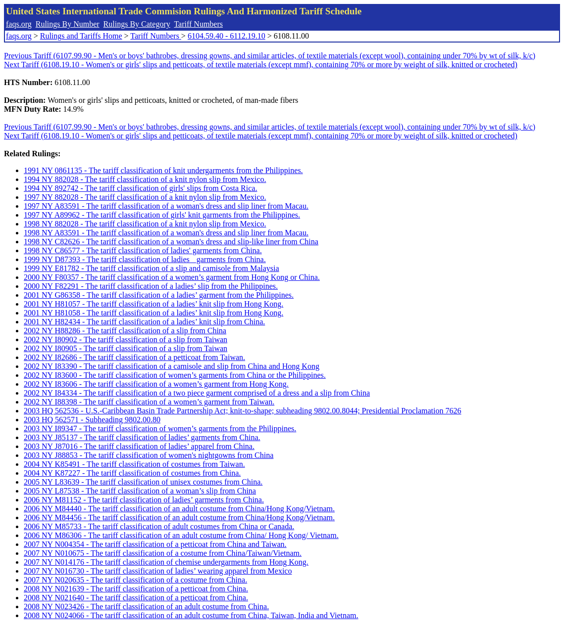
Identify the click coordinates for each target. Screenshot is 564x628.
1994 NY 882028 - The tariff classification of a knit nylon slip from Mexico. (145, 179)
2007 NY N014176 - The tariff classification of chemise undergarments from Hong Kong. (166, 562)
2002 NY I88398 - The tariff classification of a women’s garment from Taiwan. (149, 402)
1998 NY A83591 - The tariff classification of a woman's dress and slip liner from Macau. (166, 232)
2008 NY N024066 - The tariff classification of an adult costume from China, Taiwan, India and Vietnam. (191, 615)
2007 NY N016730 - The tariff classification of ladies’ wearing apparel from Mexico (158, 571)
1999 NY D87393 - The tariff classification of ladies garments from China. (145, 259)
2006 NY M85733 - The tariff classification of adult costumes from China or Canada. (159, 526)
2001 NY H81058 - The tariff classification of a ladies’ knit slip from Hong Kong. (153, 313)
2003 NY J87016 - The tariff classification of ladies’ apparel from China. (139, 446)
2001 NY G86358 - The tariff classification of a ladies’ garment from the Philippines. (159, 295)
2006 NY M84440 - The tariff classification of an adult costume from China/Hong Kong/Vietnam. (179, 508)
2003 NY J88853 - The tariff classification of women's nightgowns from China (148, 455)
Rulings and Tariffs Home (81, 36)
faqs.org (19, 24)
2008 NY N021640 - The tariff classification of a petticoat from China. (136, 597)
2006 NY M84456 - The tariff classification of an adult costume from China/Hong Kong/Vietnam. (179, 517)
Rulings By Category (136, 24)
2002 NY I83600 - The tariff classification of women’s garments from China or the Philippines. (175, 375)
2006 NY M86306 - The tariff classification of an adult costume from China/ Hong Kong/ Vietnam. (181, 535)
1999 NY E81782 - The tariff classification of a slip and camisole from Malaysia (151, 268)
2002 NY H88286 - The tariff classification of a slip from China (125, 330)
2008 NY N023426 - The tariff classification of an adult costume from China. (146, 606)
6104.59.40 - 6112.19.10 (226, 36)
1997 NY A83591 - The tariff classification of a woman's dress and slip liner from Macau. (166, 206)
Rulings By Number (68, 24)
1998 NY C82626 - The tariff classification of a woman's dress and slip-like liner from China (171, 241)
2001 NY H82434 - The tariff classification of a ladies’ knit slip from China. (144, 321)
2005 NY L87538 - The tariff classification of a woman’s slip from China (140, 491)
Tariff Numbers (198, 24)
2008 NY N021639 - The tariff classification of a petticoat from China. (136, 588)
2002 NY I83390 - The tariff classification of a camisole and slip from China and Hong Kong (171, 366)
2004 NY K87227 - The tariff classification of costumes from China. (132, 473)
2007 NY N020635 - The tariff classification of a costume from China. (135, 580)
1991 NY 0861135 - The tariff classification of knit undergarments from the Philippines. (163, 170)
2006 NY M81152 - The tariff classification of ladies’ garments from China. (144, 499)
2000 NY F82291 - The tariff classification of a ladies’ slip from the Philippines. (151, 286)
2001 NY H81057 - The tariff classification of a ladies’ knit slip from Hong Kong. (153, 304)
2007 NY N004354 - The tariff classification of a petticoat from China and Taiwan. (155, 544)
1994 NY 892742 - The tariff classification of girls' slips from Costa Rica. (140, 188)
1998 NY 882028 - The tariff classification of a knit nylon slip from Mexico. (145, 224)
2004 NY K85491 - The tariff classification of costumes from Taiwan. (134, 464)
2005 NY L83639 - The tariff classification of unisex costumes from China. (143, 482)
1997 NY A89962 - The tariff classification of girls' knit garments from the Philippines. (162, 215)
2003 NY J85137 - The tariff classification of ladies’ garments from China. (142, 437)
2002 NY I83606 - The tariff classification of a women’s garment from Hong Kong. (156, 384)
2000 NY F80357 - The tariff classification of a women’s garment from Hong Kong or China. (172, 277)
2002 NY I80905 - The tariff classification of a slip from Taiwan (125, 348)
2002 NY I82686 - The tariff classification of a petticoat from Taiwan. (134, 357)
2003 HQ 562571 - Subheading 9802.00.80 (92, 419)
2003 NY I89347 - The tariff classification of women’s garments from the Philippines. (160, 428)
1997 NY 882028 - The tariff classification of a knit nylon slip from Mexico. (145, 197)
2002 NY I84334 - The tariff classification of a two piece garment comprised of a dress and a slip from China (197, 393)
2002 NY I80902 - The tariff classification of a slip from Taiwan (125, 339)
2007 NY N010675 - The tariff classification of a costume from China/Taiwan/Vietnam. (163, 553)
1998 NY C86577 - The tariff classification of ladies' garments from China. (143, 250)
